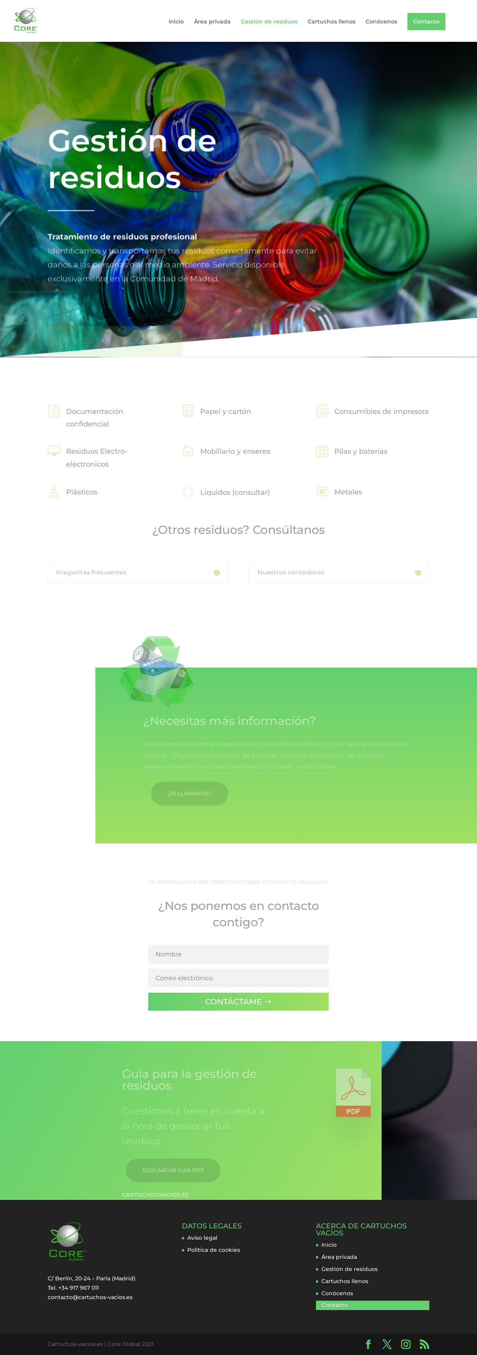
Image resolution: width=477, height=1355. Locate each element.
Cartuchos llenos (331, 22)
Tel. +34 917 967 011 (73, 1287)
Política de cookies (213, 1249)
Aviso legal (202, 1237)
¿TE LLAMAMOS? (173, 791)
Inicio (176, 22)
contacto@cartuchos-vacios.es (90, 1297)
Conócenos (381, 22)
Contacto (426, 21)
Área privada (212, 22)
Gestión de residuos (269, 22)
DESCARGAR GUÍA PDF (170, 1168)
